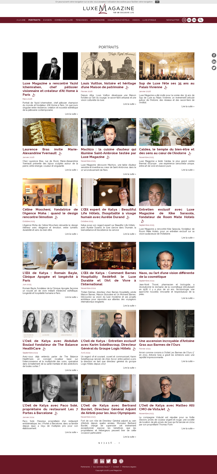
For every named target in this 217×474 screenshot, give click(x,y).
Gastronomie (98, 20)
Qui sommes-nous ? (101, 467)
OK (157, 2)
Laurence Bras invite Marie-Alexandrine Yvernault (50, 151)
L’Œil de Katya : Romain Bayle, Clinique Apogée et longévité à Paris (50, 276)
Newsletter (172, 20)
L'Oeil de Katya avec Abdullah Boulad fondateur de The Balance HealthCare (50, 344)
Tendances (82, 20)
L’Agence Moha (30, 225)
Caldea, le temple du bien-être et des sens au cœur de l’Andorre (166, 151)
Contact (116, 467)
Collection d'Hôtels (118, 20)
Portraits (34, 20)
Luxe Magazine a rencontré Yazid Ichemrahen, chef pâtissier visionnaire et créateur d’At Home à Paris (50, 88)
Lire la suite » (71, 114)
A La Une (21, 20)
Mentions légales (129, 467)
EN (189, 20)
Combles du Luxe (64, 20)
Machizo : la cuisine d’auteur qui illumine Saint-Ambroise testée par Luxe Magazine (108, 153)
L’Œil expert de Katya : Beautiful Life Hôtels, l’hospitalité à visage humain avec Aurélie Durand (108, 213)
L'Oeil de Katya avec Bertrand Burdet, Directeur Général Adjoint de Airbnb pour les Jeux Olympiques (108, 409)
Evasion (47, 20)
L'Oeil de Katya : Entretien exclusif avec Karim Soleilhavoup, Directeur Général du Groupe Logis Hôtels (108, 344)
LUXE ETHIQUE (149, 20)
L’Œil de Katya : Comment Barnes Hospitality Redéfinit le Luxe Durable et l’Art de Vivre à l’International (108, 278)
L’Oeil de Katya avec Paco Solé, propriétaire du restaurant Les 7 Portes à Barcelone (50, 409)
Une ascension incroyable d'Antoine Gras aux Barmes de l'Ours (166, 342)
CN (194, 20)
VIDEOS (136, 20)
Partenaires (85, 467)
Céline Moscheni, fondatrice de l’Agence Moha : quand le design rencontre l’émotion (50, 213)
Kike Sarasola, (174, 229)
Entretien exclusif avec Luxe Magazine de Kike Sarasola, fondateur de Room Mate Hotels (166, 213)
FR (184, 20)
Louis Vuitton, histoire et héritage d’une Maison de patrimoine (108, 85)
